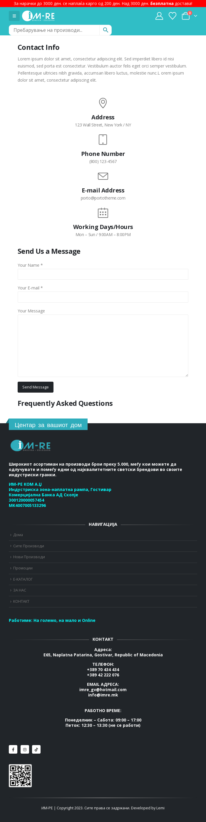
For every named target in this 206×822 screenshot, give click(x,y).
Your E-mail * (30, 288)
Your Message (31, 311)
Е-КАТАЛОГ (23, 579)
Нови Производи (29, 556)
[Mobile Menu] (14, 16)
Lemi (160, 808)
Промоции (23, 568)
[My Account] (159, 16)
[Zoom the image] (31, 442)
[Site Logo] (38, 16)
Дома (18, 534)
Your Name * (30, 265)
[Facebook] (13, 749)
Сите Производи (28, 545)
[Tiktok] (36, 749)
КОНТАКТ (21, 601)
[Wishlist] (172, 16)
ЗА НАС (19, 590)
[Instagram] (25, 749)
